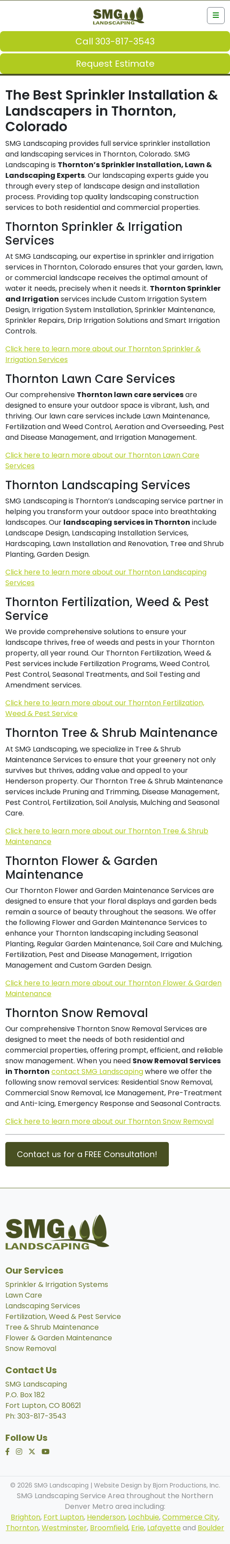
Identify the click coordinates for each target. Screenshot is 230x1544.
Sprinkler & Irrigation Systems (56, 1284)
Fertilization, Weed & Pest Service (63, 1316)
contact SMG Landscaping (97, 1071)
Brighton (25, 1517)
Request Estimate (115, 63)
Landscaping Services (42, 1306)
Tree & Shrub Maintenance (52, 1327)
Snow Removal (30, 1348)
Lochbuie (143, 1517)
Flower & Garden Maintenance (58, 1338)
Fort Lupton (63, 1517)
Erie (137, 1528)
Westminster (64, 1528)
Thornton (22, 1528)
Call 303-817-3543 (115, 41)
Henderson (106, 1517)
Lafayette (164, 1528)
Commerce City (190, 1517)
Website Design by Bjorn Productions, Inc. (157, 1485)
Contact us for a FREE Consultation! (87, 1154)
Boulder (211, 1528)
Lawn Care (23, 1295)
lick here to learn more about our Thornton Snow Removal (112, 1121)
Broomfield (109, 1528)
